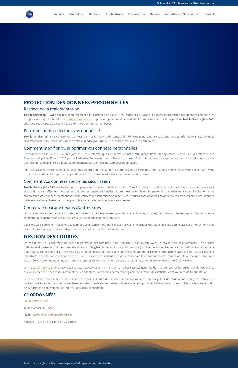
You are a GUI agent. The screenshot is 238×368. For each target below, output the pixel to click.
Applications (114, 14)
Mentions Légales (62, 363)
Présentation (136, 14)
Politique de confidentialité (93, 363)
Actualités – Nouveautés (181, 14)
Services (94, 14)
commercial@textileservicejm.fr (52, 315)
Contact (208, 14)
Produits (75, 14)
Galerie (155, 14)
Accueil (59, 14)
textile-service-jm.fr (79, 119)
